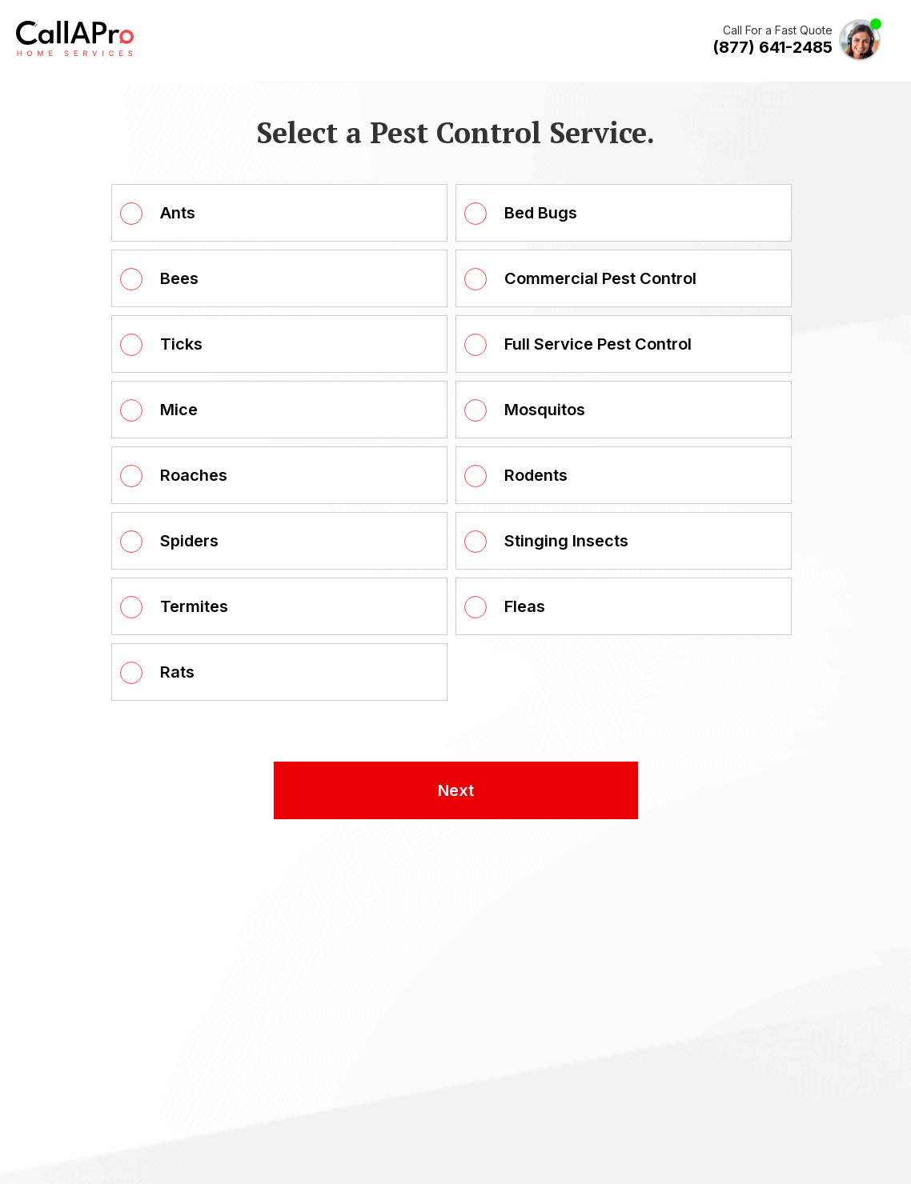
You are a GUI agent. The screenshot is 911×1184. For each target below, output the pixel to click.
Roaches (193, 475)
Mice (179, 409)
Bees (179, 278)
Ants (177, 212)
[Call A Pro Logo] (75, 53)
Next (456, 790)
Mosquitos (544, 409)
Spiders (189, 540)
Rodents (536, 475)
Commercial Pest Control (600, 278)
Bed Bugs (540, 212)
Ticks (181, 344)
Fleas (524, 606)
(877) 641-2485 (772, 47)
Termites (194, 606)
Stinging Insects (566, 540)
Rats (177, 672)
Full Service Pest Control (598, 344)
